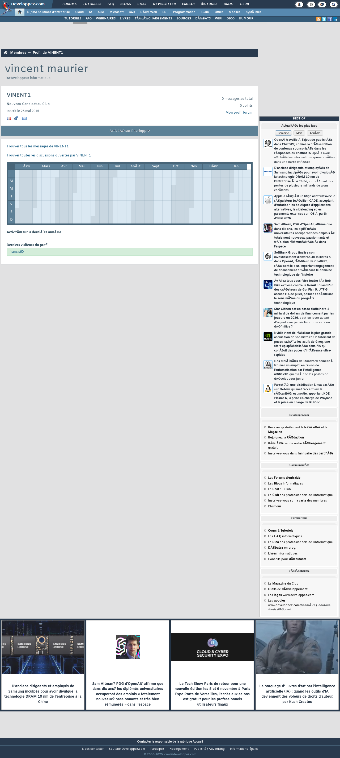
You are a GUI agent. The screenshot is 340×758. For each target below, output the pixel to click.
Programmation (184, 12)
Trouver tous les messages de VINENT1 (38, 146)
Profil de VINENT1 (48, 53)
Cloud (79, 12)
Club (244, 4)
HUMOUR (246, 18)
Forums (69, 4)
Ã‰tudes (209, 4)
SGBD (205, 12)
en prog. (282, 548)
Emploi (188, 4)
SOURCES (183, 18)
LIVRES (125, 18)
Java (132, 12)
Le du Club (283, 584)
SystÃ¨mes (253, 12)
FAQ (110, 4)
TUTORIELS (72, 18)
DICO (231, 18)
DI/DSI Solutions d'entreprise (48, 12)
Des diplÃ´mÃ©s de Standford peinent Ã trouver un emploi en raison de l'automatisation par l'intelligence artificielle (303, 370)
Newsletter (164, 4)
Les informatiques (285, 484)
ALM (100, 12)
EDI (165, 12)
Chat (142, 4)
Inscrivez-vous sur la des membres (297, 501)
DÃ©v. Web (148, 12)
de (287, 589)
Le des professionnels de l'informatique (300, 495)
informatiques (283, 554)
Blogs (125, 4)
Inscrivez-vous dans (300, 453)
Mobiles (234, 12)
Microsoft (116, 12)
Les (284, 478)
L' (274, 506)
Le (273, 489)
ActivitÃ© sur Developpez (129, 131)
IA (90, 12)
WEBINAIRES (106, 18)
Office (219, 12)
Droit (228, 4)
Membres (18, 53)
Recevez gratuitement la (294, 427)
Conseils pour (287, 559)
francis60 (17, 252)
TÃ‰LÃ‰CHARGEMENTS (153, 18)
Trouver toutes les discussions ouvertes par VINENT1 (49, 156)
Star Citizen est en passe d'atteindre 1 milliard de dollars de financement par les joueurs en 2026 (304, 318)
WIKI (218, 18)
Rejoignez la (286, 438)
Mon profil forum (239, 113)
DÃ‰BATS (203, 18)
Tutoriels (92, 4)
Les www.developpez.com (291, 595)
